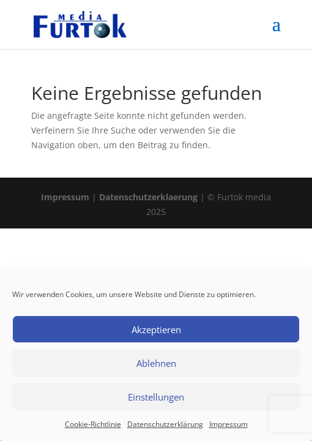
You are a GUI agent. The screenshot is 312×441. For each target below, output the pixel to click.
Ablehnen (156, 363)
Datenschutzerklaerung (148, 197)
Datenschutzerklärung (165, 424)
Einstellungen (156, 397)
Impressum (228, 424)
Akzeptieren (156, 329)
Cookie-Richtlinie (93, 424)
